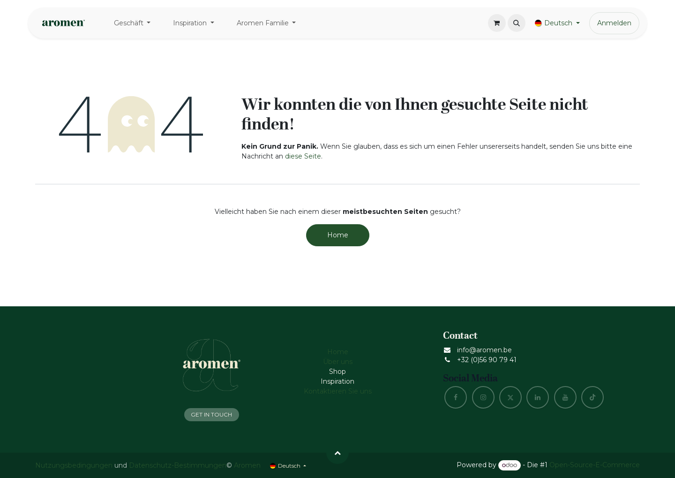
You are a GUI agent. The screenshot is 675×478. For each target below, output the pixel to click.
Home (337, 235)
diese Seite (303, 156)
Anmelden (614, 23)
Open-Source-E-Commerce (594, 465)
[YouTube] (565, 397)
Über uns (337, 361)
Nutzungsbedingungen (73, 465)
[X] (510, 397)
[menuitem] (132, 23)
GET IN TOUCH (211, 414)
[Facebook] (455, 397)
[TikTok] (592, 397)
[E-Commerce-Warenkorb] (497, 23)
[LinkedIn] (537, 397)
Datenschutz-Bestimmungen (177, 465)
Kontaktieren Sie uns (338, 391)
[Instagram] (483, 397)
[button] (516, 23)
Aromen (247, 465)
